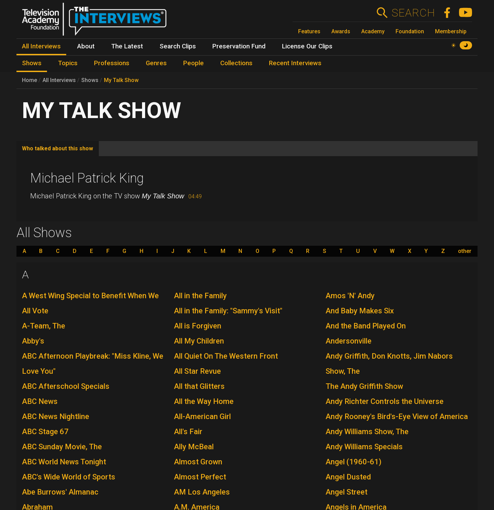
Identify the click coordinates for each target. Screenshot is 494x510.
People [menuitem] (193, 63)
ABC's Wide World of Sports (68, 477)
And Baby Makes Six (360, 310)
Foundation (410, 31)
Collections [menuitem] (236, 63)
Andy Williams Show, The (367, 431)
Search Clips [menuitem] (178, 46)
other (464, 251)
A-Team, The (43, 326)
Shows (89, 80)
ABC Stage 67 (45, 431)
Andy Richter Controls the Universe (385, 401)
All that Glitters (199, 386)
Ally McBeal (194, 446)
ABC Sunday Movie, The (62, 446)
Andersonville (349, 341)
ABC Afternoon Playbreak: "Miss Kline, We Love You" (92, 363)
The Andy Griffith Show (364, 386)
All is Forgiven (197, 326)
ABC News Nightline (55, 416)
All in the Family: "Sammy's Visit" (228, 310)
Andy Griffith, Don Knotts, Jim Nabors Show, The (389, 363)
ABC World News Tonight (64, 461)
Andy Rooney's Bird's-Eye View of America (397, 416)
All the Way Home (204, 401)
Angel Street (346, 492)
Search (413, 13)
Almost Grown (198, 461)
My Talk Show (121, 80)
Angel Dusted (348, 477)
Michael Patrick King (87, 178)
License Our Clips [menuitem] (307, 46)
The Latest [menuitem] (127, 46)
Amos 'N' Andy (350, 295)
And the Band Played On (366, 326)
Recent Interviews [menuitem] (295, 63)
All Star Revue (197, 371)
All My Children (199, 341)
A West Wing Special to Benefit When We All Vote (90, 303)
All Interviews (59, 80)
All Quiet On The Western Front (226, 356)
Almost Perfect (200, 477)
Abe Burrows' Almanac (60, 492)
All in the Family (200, 295)
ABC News (40, 401)
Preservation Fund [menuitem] (239, 46)
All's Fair (188, 431)
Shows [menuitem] (32, 63)
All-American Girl (202, 416)
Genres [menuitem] (156, 63)
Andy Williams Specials (364, 446)
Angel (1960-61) (353, 461)
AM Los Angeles (202, 492)
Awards (340, 31)
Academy (373, 31)
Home (29, 80)
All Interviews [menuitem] (41, 46)
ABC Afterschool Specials (65, 386)
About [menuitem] (86, 46)
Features (309, 31)
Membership (451, 31)
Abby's (33, 341)
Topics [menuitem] (68, 63)
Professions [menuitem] (111, 63)
